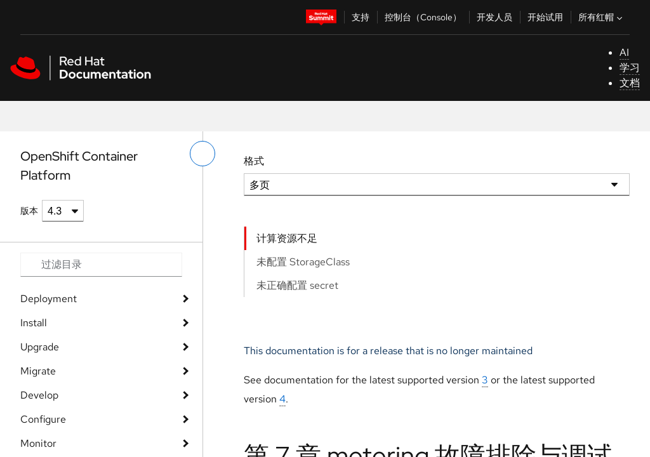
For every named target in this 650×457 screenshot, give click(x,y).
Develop (39, 395)
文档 (630, 82)
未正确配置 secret (297, 285)
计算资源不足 (286, 238)
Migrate (38, 371)
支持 (360, 17)
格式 (254, 161)
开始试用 (545, 17)
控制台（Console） (423, 17)
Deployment (48, 298)
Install (33, 322)
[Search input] (101, 265)
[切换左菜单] (202, 153)
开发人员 (494, 17)
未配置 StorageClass (303, 261)
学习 (630, 67)
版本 (29, 210)
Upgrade (39, 347)
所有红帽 (601, 17)
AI (624, 52)
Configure (43, 419)
